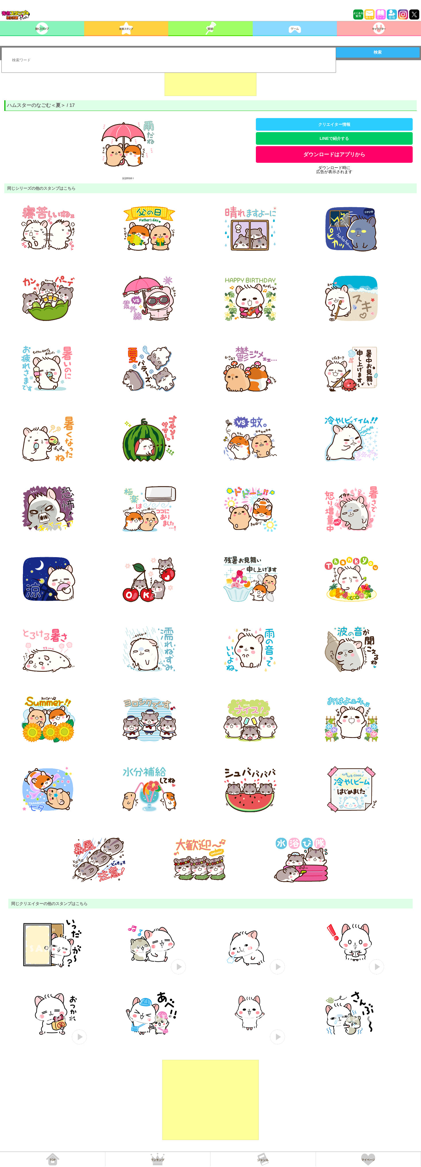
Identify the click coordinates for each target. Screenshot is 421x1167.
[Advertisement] (210, 81)
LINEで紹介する (334, 138)
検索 (378, 52)
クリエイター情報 (334, 124)
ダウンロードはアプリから (334, 154)
